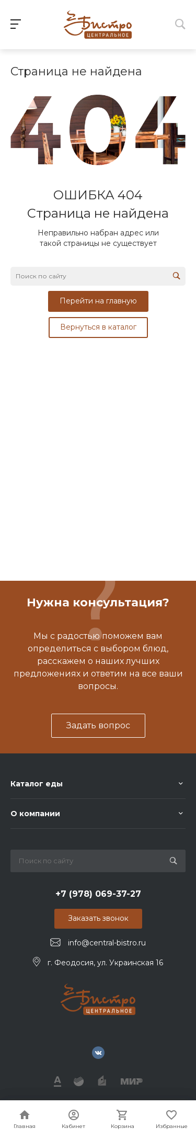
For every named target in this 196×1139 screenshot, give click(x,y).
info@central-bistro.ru (107, 943)
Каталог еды (36, 783)
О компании (35, 813)
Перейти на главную (98, 301)
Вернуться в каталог (98, 327)
